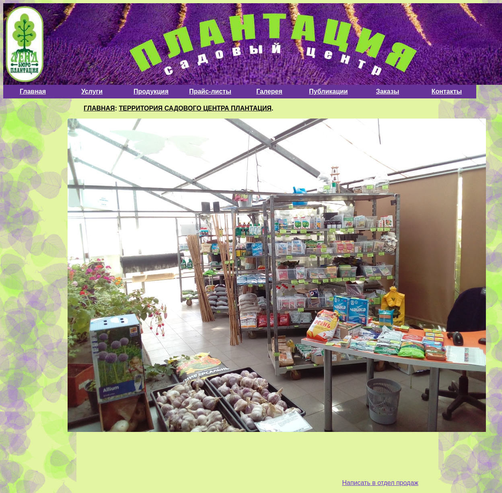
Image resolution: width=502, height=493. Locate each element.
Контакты (447, 91)
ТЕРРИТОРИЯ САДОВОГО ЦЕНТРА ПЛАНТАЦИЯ (195, 108)
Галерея (269, 91)
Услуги (92, 91)
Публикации (328, 91)
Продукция (151, 91)
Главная (33, 91)
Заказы (387, 91)
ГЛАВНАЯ (99, 108)
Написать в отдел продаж (380, 482)
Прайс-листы (210, 91)
